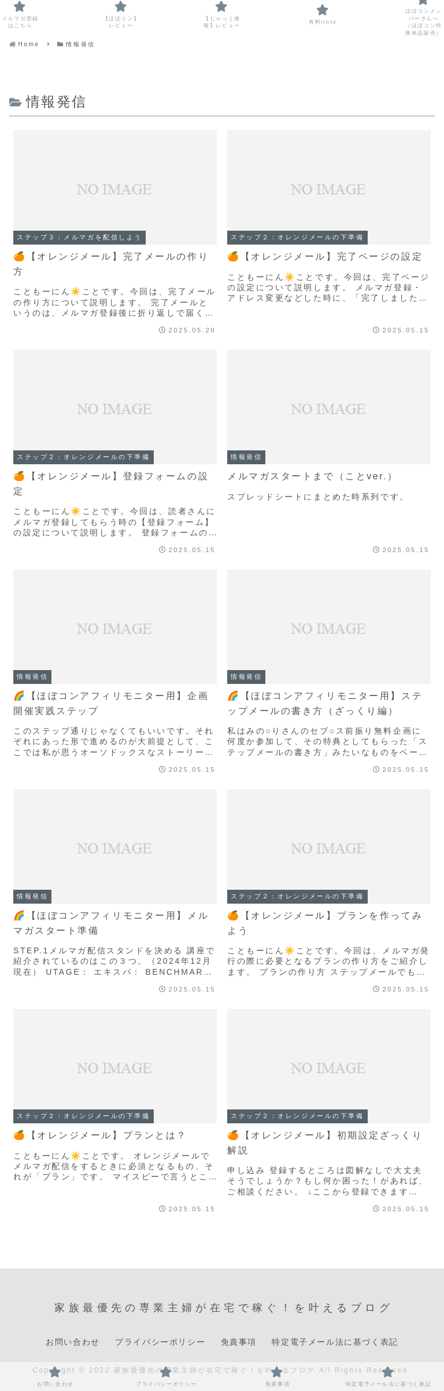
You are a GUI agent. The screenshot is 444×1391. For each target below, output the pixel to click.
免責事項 (239, 1342)
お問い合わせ (73, 1342)
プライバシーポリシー (160, 1342)
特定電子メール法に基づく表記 (335, 1342)
